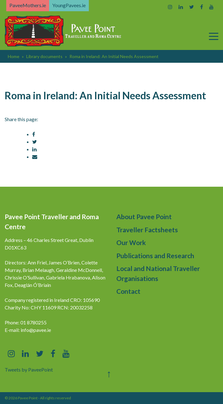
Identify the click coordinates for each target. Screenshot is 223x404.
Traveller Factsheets (147, 230)
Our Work (131, 242)
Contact (128, 291)
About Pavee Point (144, 216)
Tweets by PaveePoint (29, 369)
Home (13, 56)
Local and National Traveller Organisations (158, 273)
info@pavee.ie (36, 330)
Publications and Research (155, 255)
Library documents (44, 56)
